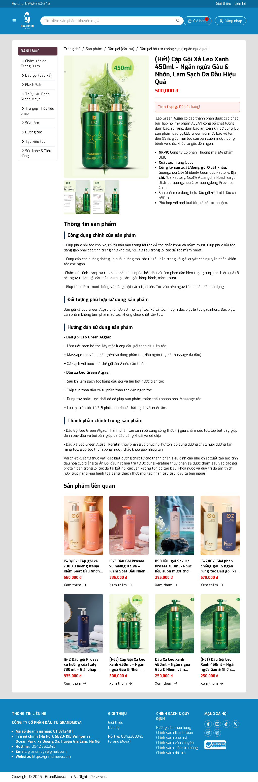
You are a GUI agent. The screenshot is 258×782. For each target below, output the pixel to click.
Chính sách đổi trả (171, 752)
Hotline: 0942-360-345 (31, 3)
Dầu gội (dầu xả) (121, 49)
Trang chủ (72, 49)
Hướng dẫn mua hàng (173, 727)
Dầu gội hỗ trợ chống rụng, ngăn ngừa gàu (174, 49)
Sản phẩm (94, 49)
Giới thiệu (223, 3)
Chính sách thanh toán (174, 732)
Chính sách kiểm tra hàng (177, 747)
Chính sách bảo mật (172, 737)
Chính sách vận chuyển (175, 742)
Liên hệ (240, 3)
